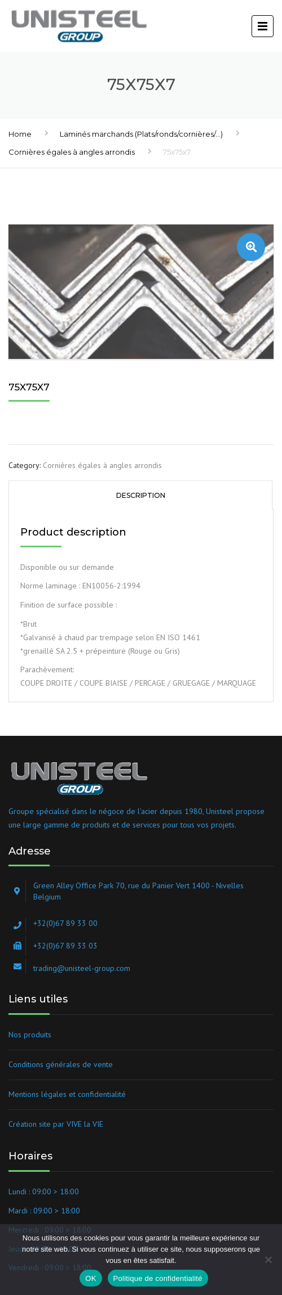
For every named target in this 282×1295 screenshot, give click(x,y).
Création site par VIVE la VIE (55, 1124)
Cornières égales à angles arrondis (71, 151)
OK (90, 1278)
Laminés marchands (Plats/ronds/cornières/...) (141, 133)
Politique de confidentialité (157, 1278)
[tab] (140, 494)
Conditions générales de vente (60, 1064)
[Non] (268, 1259)
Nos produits (29, 1034)
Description (140, 495)
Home (20, 133)
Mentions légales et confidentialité (67, 1094)
